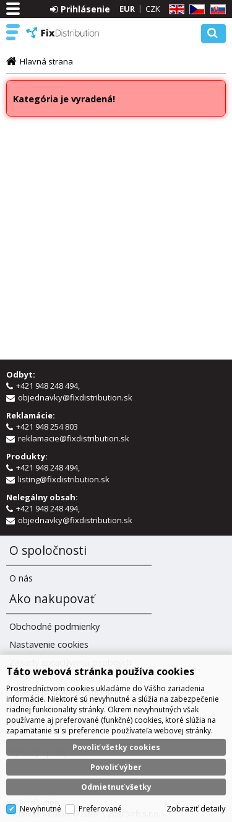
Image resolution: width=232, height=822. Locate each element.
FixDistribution (63, 33)
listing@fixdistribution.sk (64, 479)
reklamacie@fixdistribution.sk (73, 438)
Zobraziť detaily (196, 808)
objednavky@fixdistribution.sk (75, 397)
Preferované (100, 808)
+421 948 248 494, (49, 385)
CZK (152, 8)
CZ (195, 9)
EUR (127, 8)
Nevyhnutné (40, 808)
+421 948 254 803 (48, 426)
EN (174, 9)
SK (216, 9)
